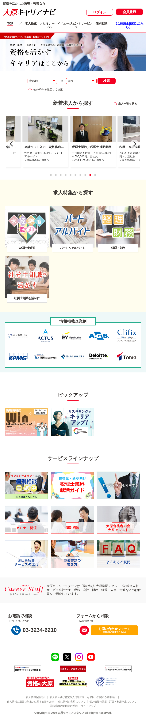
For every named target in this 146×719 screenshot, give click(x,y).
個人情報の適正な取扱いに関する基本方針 (30, 701)
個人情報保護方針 (36, 697)
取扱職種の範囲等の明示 (64, 705)
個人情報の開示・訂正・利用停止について (113, 701)
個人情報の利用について (71, 701)
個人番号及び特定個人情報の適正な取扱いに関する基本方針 (83, 697)
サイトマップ (88, 705)
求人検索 (31, 23)
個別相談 (101, 23)
